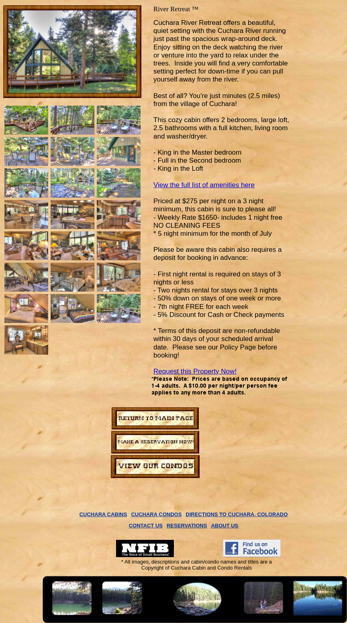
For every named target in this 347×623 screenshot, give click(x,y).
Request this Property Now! (195, 371)
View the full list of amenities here (204, 185)
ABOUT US (224, 526)
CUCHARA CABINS (103, 514)
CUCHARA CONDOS (156, 514)
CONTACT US (146, 526)
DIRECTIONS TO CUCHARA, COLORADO (237, 514)
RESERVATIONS (187, 526)
